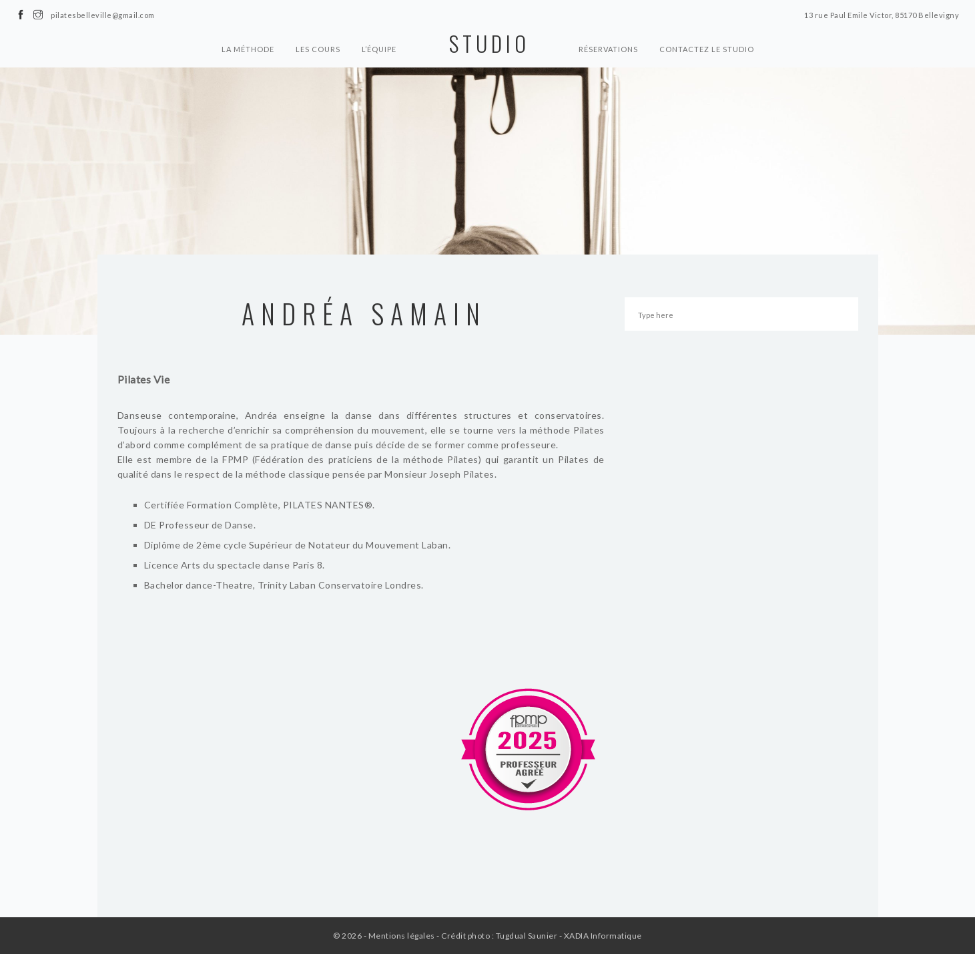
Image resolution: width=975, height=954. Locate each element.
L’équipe (379, 49)
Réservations (608, 49)
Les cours (318, 49)
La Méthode (248, 49)
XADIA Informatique (603, 936)
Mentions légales (401, 936)
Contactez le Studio (706, 49)
